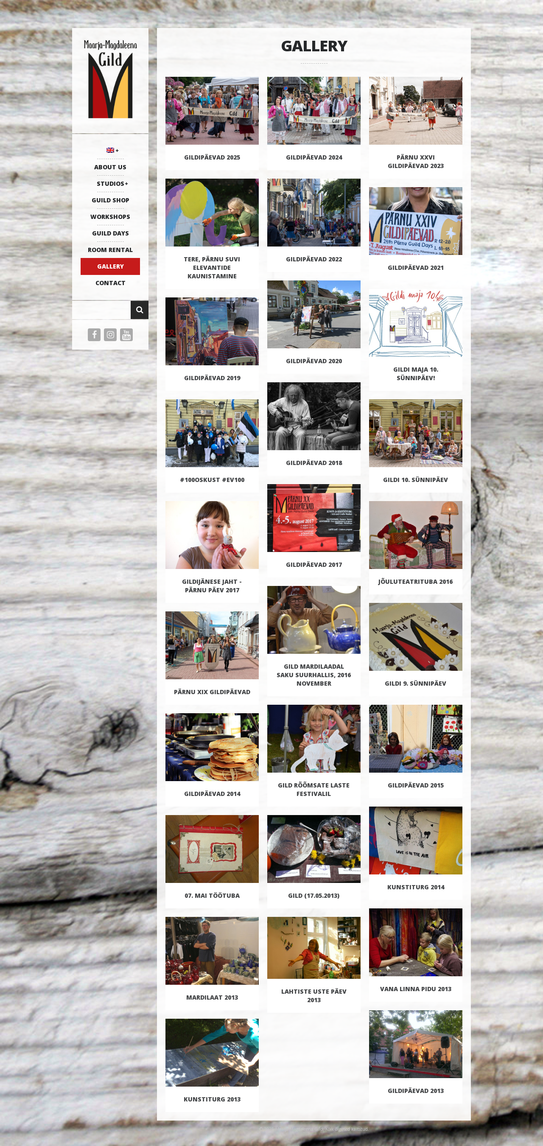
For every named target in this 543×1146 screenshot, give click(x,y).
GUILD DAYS (110, 233)
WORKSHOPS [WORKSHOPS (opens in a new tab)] (110, 217)
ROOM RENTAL (110, 250)
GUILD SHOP (110, 200)
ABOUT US (110, 167)
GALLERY (110, 266)
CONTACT (110, 283)
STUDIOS (110, 183)
